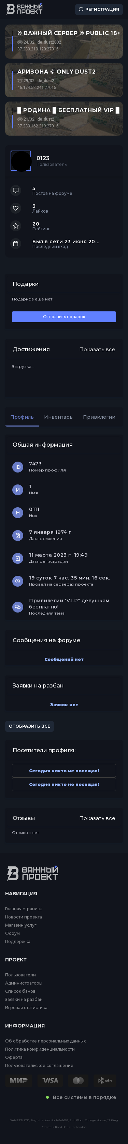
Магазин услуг (21, 925)
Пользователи (20, 975)
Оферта (14, 1057)
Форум (12, 933)
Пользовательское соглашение (39, 1066)
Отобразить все (29, 726)
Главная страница (24, 909)
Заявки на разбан (24, 1000)
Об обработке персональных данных (45, 1041)
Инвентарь (58, 417)
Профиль (22, 417)
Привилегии (99, 417)
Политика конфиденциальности (40, 1049)
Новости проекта (23, 917)
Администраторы (23, 983)
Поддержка (17, 942)
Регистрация (99, 9)
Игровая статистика (26, 1008)
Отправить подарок (64, 316)
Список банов (20, 991)
